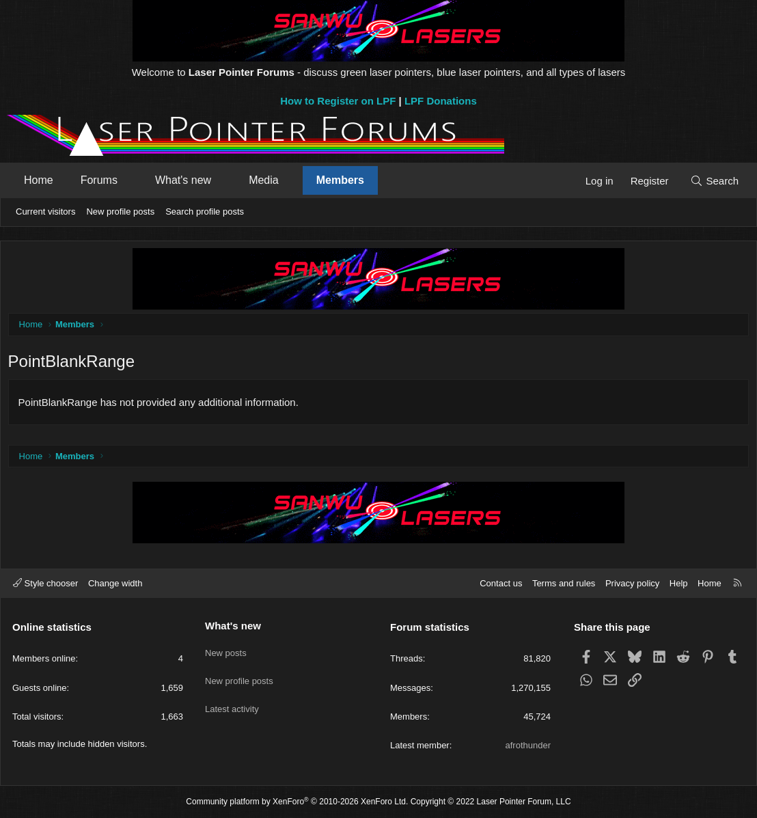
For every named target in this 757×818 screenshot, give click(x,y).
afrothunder (528, 745)
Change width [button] (115, 583)
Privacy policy (632, 583)
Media (264, 180)
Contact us (501, 583)
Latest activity (232, 699)
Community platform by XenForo (297, 802)
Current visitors (45, 211)
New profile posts (120, 211)
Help (679, 583)
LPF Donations (440, 101)
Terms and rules (563, 583)
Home (38, 180)
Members (340, 180)
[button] (130, 180)
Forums (99, 180)
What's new (183, 180)
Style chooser (45, 583)
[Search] (714, 181)
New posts (226, 649)
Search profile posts (204, 211)
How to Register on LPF (338, 101)
